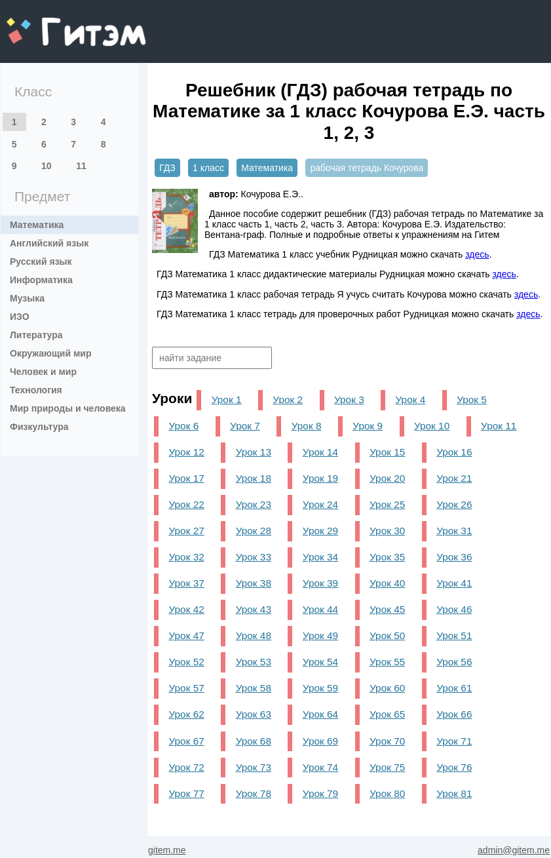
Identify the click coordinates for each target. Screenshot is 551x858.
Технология (36, 390)
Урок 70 (387, 741)
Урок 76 (454, 767)
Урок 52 (186, 661)
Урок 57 (186, 687)
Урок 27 (186, 530)
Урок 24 (320, 504)
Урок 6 (183, 425)
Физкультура (39, 426)
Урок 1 (227, 399)
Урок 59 (320, 687)
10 (46, 166)
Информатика (41, 280)
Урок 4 (411, 399)
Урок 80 (387, 793)
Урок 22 (186, 504)
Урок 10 (431, 425)
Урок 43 (253, 609)
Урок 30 (387, 530)
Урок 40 (387, 583)
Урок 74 (320, 767)
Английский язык (49, 243)
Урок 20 (387, 478)
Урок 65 (387, 714)
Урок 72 (186, 767)
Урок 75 (387, 767)
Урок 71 (454, 741)
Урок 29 (320, 530)
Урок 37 (186, 583)
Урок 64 (320, 714)
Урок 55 (387, 661)
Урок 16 (454, 452)
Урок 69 (320, 741)
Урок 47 (186, 635)
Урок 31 (454, 530)
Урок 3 (349, 399)
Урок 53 (253, 661)
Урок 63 (253, 714)
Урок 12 (186, 452)
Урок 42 (186, 609)
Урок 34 (320, 556)
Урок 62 (186, 714)
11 (81, 166)
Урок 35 (387, 556)
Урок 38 (253, 583)
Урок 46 (454, 609)
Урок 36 (454, 556)
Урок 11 (498, 425)
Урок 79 (320, 793)
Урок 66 (454, 714)
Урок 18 (253, 478)
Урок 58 (253, 687)
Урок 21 (454, 478)
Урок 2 (288, 399)
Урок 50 (387, 635)
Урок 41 (454, 583)
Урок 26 (454, 504)
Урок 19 (320, 478)
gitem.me (41, 23)
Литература (36, 335)
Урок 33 (253, 556)
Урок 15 (387, 452)
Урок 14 (320, 452)
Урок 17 (186, 478)
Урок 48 (253, 635)
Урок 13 (253, 452)
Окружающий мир (51, 353)
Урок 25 (387, 504)
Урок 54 (320, 661)
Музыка (27, 298)
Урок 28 (253, 530)
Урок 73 (253, 767)
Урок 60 (387, 687)
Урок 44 (320, 609)
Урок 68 (253, 741)
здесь (477, 254)
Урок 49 (320, 635)
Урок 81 (454, 793)
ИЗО (19, 316)
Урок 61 (454, 687)
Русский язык (41, 261)
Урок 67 (186, 741)
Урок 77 (186, 793)
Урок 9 (367, 425)
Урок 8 (307, 425)
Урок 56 (454, 661)
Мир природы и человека (68, 408)
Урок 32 (186, 556)
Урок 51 (454, 635)
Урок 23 (253, 504)
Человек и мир (43, 371)
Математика (37, 225)
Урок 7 (245, 425)
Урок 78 (253, 793)
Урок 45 (387, 609)
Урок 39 (320, 583)
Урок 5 (472, 399)
